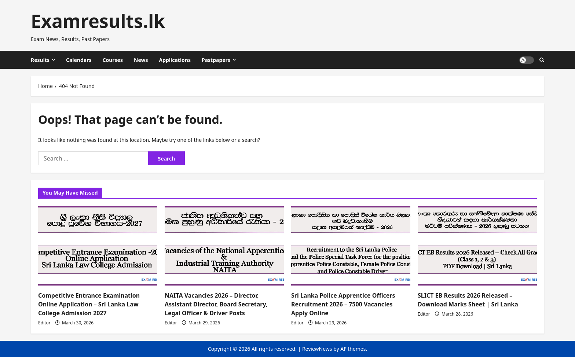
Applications (175, 59)
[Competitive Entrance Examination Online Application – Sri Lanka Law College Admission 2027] (97, 246)
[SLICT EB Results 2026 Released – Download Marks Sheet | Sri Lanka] (477, 246)
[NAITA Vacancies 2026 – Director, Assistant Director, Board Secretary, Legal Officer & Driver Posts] (224, 246)
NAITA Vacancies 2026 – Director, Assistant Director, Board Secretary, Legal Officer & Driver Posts (216, 304)
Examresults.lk (98, 20)
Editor (44, 323)
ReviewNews (317, 348)
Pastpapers (216, 59)
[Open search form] (541, 60)
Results (40, 59)
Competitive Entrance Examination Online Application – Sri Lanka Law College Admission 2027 (89, 304)
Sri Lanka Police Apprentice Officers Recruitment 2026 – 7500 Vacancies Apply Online (343, 304)
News (141, 59)
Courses (112, 59)
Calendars (79, 59)
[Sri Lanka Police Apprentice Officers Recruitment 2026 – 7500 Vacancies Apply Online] (350, 246)
